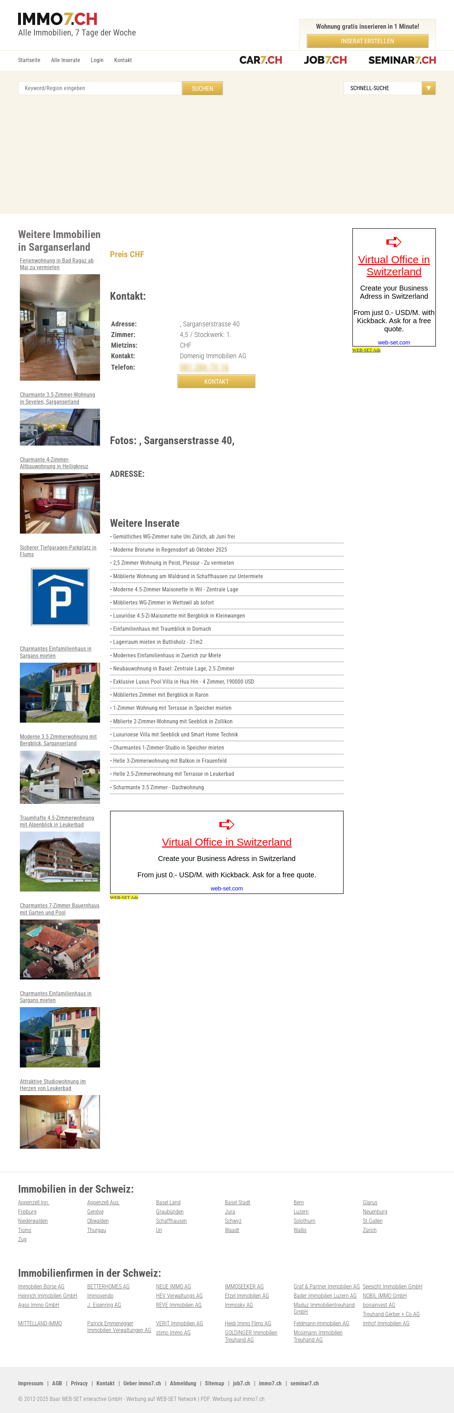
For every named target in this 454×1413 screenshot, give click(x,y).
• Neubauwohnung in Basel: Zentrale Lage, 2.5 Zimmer (172, 668)
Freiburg (27, 1211)
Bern (299, 1202)
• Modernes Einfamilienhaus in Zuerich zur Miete (165, 655)
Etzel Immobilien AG (247, 1295)
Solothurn (304, 1221)
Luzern (301, 1211)
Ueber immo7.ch (142, 1383)
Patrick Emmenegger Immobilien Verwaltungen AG (119, 1327)
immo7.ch (270, 1383)
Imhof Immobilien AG (386, 1323)
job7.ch (241, 1383)
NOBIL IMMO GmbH (385, 1295)
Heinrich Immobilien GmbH (47, 1295)
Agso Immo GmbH (38, 1305)
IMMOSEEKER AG (244, 1286)
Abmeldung (183, 1383)
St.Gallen (373, 1221)
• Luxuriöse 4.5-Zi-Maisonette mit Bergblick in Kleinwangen (177, 615)
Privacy (79, 1383)
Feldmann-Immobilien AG (321, 1323)
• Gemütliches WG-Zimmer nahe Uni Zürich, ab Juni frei (172, 536)
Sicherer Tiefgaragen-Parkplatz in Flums (60, 589)
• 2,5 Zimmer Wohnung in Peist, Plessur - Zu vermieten (172, 562)
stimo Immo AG (173, 1332)
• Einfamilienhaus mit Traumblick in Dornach (160, 628)
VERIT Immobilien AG (179, 1323)
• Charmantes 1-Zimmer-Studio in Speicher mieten (167, 747)
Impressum (30, 1383)
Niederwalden (33, 1221)
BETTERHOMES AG (108, 1286)
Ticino (24, 1230)
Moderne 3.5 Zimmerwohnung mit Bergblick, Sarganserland (60, 768)
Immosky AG (239, 1305)
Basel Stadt (237, 1202)
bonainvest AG (379, 1305)
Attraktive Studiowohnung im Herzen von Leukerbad (60, 1113)
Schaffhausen (171, 1221)
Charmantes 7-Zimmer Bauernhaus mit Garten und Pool (60, 940)
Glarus (370, 1202)
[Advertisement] (227, 150)
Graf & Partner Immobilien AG (327, 1286)
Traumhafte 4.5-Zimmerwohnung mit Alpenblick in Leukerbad (60, 853)
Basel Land (168, 1202)
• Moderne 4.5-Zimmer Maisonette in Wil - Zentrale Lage (174, 589)
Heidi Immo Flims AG (248, 1323)
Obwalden (98, 1221)
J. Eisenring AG (104, 1305)
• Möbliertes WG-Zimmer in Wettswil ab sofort (162, 602)
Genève (95, 1211)
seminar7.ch (304, 1383)
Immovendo (100, 1295)
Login (97, 60)
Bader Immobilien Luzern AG (325, 1295)
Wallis (300, 1230)
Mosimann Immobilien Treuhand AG (318, 1336)
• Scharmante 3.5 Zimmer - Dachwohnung (157, 787)
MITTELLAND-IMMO (40, 1323)
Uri (159, 1230)
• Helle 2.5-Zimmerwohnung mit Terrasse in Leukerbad (172, 774)
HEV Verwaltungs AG (179, 1295)
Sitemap (214, 1383)
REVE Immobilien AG (179, 1305)
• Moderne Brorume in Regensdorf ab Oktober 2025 (168, 549)
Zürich (370, 1230)
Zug (22, 1239)
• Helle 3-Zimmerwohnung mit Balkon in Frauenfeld (168, 760)
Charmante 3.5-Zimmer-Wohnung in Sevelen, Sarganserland (60, 418)
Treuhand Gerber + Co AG (391, 1314)
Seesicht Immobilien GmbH (392, 1286)
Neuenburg (375, 1211)
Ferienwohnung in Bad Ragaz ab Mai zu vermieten (60, 319)
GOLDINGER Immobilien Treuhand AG (251, 1336)
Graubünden (170, 1211)
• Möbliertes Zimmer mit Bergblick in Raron (159, 694)
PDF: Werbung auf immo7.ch (233, 1399)
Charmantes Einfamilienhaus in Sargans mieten (60, 684)
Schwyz (233, 1221)
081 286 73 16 (204, 367)
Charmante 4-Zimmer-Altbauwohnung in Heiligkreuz (60, 495)
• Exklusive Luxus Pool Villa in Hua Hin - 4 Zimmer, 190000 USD (182, 681)
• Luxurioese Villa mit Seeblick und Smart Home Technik (174, 734)
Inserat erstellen (367, 41)
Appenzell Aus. (103, 1202)
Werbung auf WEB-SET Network (161, 1399)
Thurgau (96, 1230)
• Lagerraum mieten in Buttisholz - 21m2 (156, 642)
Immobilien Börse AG (41, 1286)
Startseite (29, 60)
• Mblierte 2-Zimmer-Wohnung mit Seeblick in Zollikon (171, 721)
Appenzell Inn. (33, 1202)
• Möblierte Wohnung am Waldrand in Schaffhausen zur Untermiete (186, 576)
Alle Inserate (65, 60)
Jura (230, 1211)
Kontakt (123, 60)
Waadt (232, 1230)
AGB (57, 1383)
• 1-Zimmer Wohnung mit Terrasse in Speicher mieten (171, 708)
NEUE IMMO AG (173, 1286)
